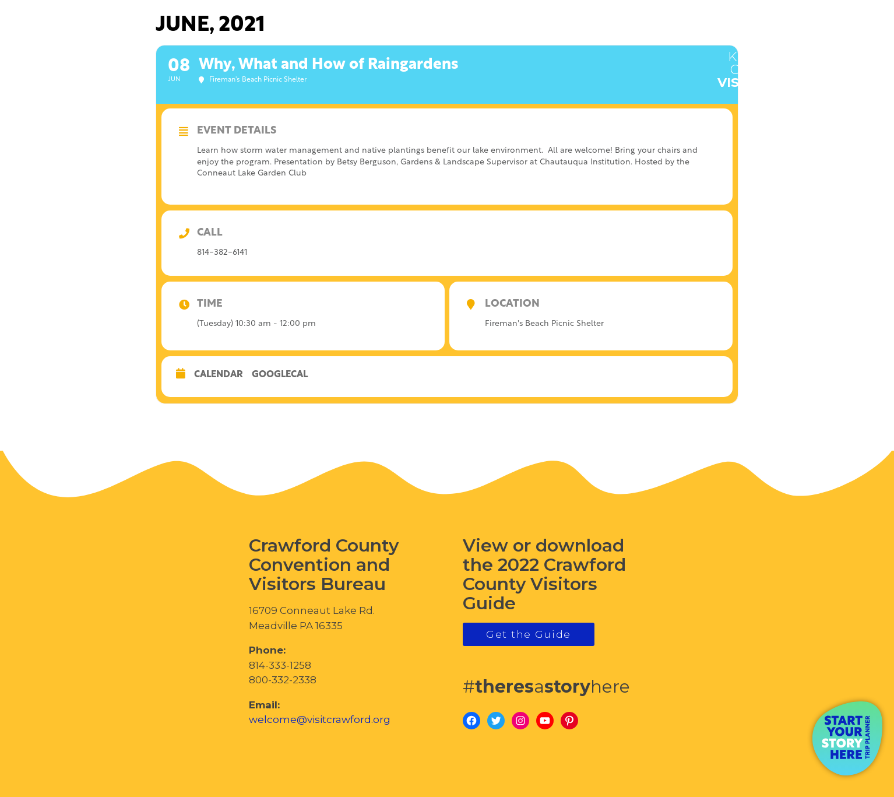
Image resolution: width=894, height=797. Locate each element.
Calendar (218, 375)
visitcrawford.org (792, 63)
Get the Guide (528, 634)
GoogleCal (280, 375)
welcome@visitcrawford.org (319, 719)
